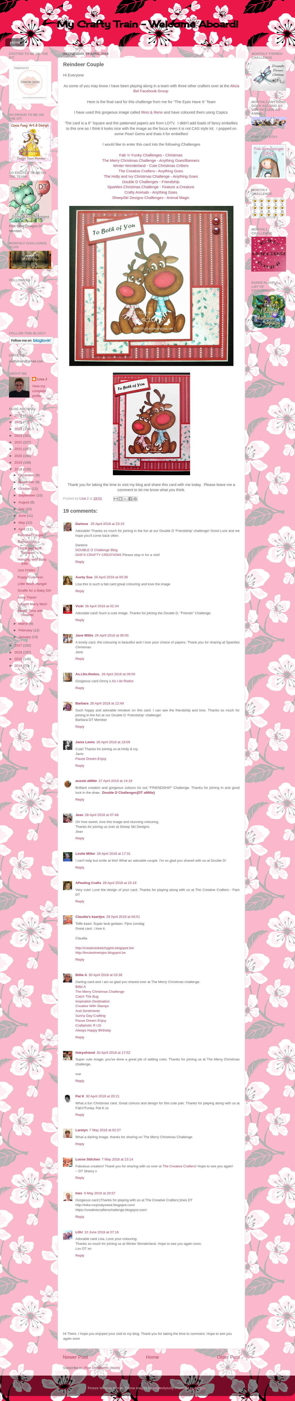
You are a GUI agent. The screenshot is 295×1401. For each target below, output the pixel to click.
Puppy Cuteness (30, 577)
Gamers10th (27, 542)
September (27, 495)
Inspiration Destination (92, 1001)
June (22, 516)
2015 (18, 659)
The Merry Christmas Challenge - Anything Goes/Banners (151, 160)
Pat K (79, 1096)
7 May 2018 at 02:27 (105, 1130)
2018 (18, 469)
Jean (79, 815)
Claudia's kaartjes (90, 917)
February (25, 630)
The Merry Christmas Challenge (99, 991)
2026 (18, 415)
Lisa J (42, 379)
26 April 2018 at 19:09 (113, 742)
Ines (78, 1193)
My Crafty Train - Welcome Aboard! (147, 24)
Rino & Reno (152, 112)
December (26, 475)
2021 (18, 449)
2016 (18, 652)
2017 (18, 645)
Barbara (81, 703)
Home (15, 42)
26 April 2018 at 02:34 (102, 606)
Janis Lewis (85, 742)
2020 (18, 456)
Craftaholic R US (88, 1025)
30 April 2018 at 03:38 (105, 975)
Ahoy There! (27, 597)
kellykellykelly (163, 1388)
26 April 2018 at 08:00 (112, 635)
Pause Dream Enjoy (90, 759)
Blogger (200, 1388)
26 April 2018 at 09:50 (118, 674)
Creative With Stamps (92, 1006)
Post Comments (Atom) (102, 1368)
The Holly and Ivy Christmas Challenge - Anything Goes (151, 176)
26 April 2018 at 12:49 (107, 703)
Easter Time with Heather (30, 613)
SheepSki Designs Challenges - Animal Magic (150, 198)
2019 (18, 462)
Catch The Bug (87, 996)
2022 (18, 442)
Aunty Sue (84, 577)
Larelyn (81, 1130)
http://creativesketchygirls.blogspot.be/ (104, 948)
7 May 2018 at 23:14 (117, 1159)
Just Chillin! (26, 570)
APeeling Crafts (88, 883)
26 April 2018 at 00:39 (111, 577)
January (25, 637)
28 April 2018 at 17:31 (113, 854)
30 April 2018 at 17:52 (113, 1053)
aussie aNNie (86, 781)
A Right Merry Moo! (32, 604)
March (23, 623)
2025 (18, 422)
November (26, 482)
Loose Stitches (87, 1159)
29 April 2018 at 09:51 (123, 917)
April (22, 529)
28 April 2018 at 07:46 (102, 815)
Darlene (82, 524)
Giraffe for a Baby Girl (34, 590)
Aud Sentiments (87, 1011)
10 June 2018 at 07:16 (101, 1232)
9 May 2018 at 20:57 (99, 1193)
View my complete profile (39, 391)
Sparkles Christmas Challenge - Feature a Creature (150, 187)
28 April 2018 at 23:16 (119, 883)
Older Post (228, 1357)
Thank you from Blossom (30, 550)
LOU (79, 1232)
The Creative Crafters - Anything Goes (151, 171)
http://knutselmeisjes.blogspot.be (100, 953)
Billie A (81, 975)
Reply (79, 562)
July (22, 509)
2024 (18, 429)
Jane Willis (84, 635)
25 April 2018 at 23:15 (107, 524)
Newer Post (75, 1357)
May (22, 522)
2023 (18, 436)
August (24, 502)
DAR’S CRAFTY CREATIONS (98, 555)
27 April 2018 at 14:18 (115, 781)
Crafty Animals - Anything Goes (150, 192)
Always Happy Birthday (93, 1030)
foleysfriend (85, 1053)
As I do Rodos (123, 681)
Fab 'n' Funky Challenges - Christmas (151, 155)
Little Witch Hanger (32, 584)
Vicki (79, 606)
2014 (18, 666)
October (25, 489)
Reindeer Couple (31, 535)
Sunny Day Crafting (90, 1016)
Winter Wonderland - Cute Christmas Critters (151, 166)
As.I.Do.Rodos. (87, 674)
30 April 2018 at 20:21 (103, 1096)
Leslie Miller (85, 854)
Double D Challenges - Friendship (151, 182)
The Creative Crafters (178, 1166)
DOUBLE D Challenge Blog (96, 550)
